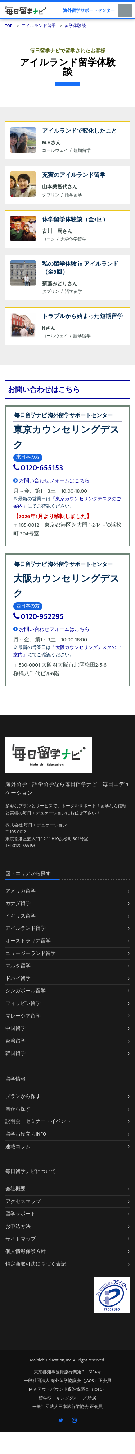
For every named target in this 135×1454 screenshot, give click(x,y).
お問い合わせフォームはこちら (51, 480)
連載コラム (18, 1146)
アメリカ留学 (20, 891)
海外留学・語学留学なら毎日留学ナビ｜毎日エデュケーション (67, 788)
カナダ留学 (18, 903)
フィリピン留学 (23, 1003)
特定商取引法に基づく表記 (35, 1264)
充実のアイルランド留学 (73, 175)
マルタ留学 (18, 966)
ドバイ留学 (18, 978)
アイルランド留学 (25, 928)
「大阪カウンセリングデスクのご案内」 (67, 651)
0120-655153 (38, 468)
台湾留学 (15, 1041)
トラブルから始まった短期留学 (82, 316)
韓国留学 (15, 1053)
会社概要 (15, 1189)
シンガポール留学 (25, 991)
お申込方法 (18, 1226)
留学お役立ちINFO (25, 1134)
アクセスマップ (23, 1201)
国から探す (18, 1109)
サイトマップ (20, 1239)
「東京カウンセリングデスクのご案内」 (67, 502)
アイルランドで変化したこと (79, 131)
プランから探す (23, 1096)
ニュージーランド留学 (30, 953)
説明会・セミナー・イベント (38, 1121)
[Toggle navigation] (126, 9)
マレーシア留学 (23, 1016)
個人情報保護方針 (25, 1251)
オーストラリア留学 (28, 941)
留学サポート (20, 1214)
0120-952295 (38, 616)
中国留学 (15, 1028)
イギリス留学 (20, 916)
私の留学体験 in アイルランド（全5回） (80, 268)
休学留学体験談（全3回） (75, 219)
